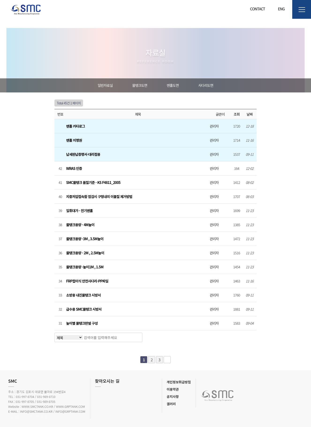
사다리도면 (205, 85)
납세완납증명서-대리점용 (83, 154)
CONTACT (257, 8)
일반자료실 (105, 85)
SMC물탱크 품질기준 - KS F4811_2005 (93, 182)
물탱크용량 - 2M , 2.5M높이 (85, 252)
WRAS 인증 (74, 168)
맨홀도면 (173, 85)
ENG (279, 8)
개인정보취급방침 (179, 382)
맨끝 (167, 359)
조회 (237, 114)
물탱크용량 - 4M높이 (80, 224)
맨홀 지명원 (74, 140)
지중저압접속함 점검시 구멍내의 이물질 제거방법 (99, 196)
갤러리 (171, 403)
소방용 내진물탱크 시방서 (83, 295)
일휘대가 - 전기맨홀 (80, 210)
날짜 (250, 114)
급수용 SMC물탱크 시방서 (84, 309)
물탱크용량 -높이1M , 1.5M (85, 266)
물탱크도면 (139, 85)
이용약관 (173, 389)
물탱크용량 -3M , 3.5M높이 (85, 238)
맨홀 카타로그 (76, 126)
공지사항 (173, 396)
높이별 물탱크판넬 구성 (82, 323)
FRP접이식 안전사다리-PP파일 (87, 280)
